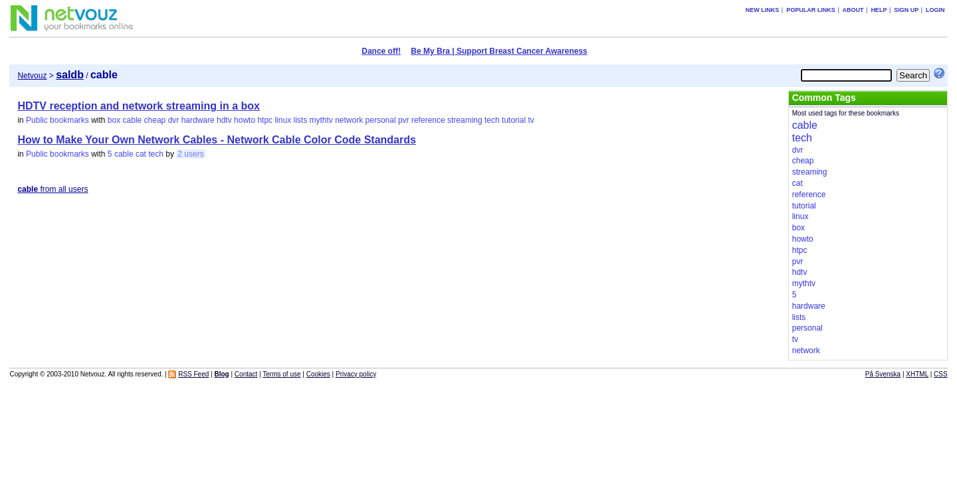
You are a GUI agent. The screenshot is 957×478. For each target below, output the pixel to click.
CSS (941, 374)
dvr (173, 120)
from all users (52, 189)
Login (935, 10)
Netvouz (32, 75)
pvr (403, 120)
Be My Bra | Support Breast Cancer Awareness (499, 51)
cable (132, 120)
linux (282, 120)
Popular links (810, 10)
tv (531, 120)
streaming (464, 120)
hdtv (224, 120)
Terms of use (281, 374)
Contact (246, 374)
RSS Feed (193, 374)
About (853, 10)
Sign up (906, 10)
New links (763, 10)
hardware (198, 120)
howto (244, 120)
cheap (155, 120)
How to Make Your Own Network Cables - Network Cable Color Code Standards (216, 139)
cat (141, 154)
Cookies (318, 374)
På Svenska (883, 374)
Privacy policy (356, 374)
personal (381, 120)
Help (879, 10)
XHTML (917, 374)
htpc (264, 120)
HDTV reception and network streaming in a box (138, 106)
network (349, 120)
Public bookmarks (57, 120)
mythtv (321, 120)
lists (300, 120)
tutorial (514, 120)
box (114, 120)
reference (428, 120)
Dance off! (381, 51)
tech (492, 120)
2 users (190, 154)
